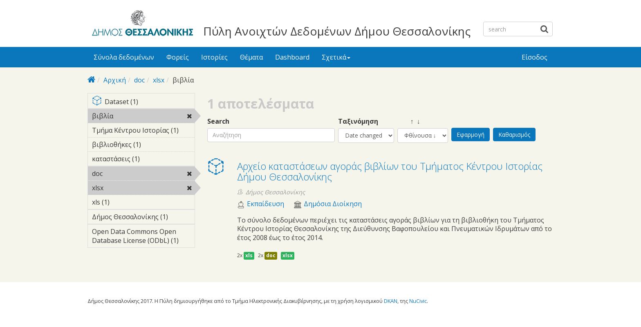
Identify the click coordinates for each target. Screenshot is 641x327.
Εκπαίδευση (265, 204)
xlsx (158, 80)
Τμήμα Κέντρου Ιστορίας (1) (143, 131)
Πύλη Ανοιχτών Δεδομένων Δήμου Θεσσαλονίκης (337, 31)
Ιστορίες (214, 57)
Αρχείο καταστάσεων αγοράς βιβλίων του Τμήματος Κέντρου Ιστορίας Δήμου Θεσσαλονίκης (389, 171)
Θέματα (251, 57)
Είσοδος (534, 57)
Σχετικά (336, 57)
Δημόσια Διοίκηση (333, 204)
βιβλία (134, 115)
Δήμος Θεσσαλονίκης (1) (143, 218)
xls (249, 255)
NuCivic (418, 301)
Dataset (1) (143, 102)
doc (139, 80)
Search (218, 121)
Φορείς (177, 57)
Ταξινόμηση (358, 121)
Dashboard (292, 57)
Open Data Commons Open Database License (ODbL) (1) (143, 237)
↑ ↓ (408, 121)
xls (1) (122, 202)
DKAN (390, 301)
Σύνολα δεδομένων (124, 57)
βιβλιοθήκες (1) (143, 145)
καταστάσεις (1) (143, 160)
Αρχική (114, 80)
